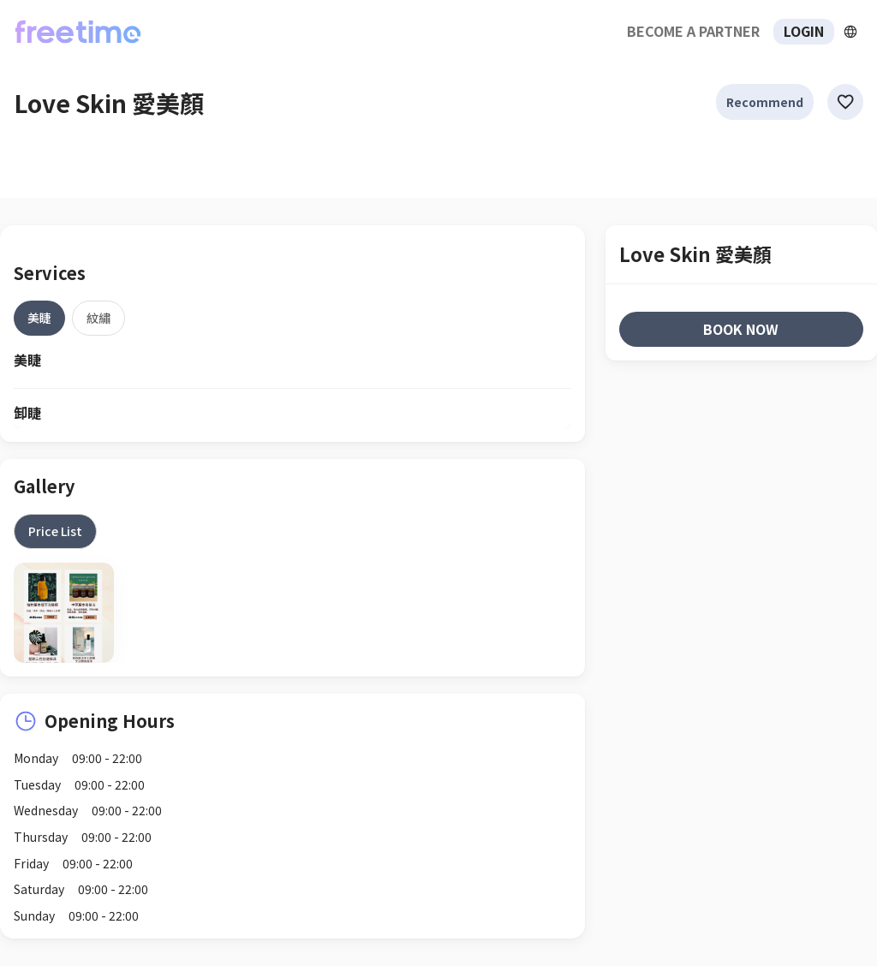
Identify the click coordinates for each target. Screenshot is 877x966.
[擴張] (850, 32)
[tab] (39, 318)
